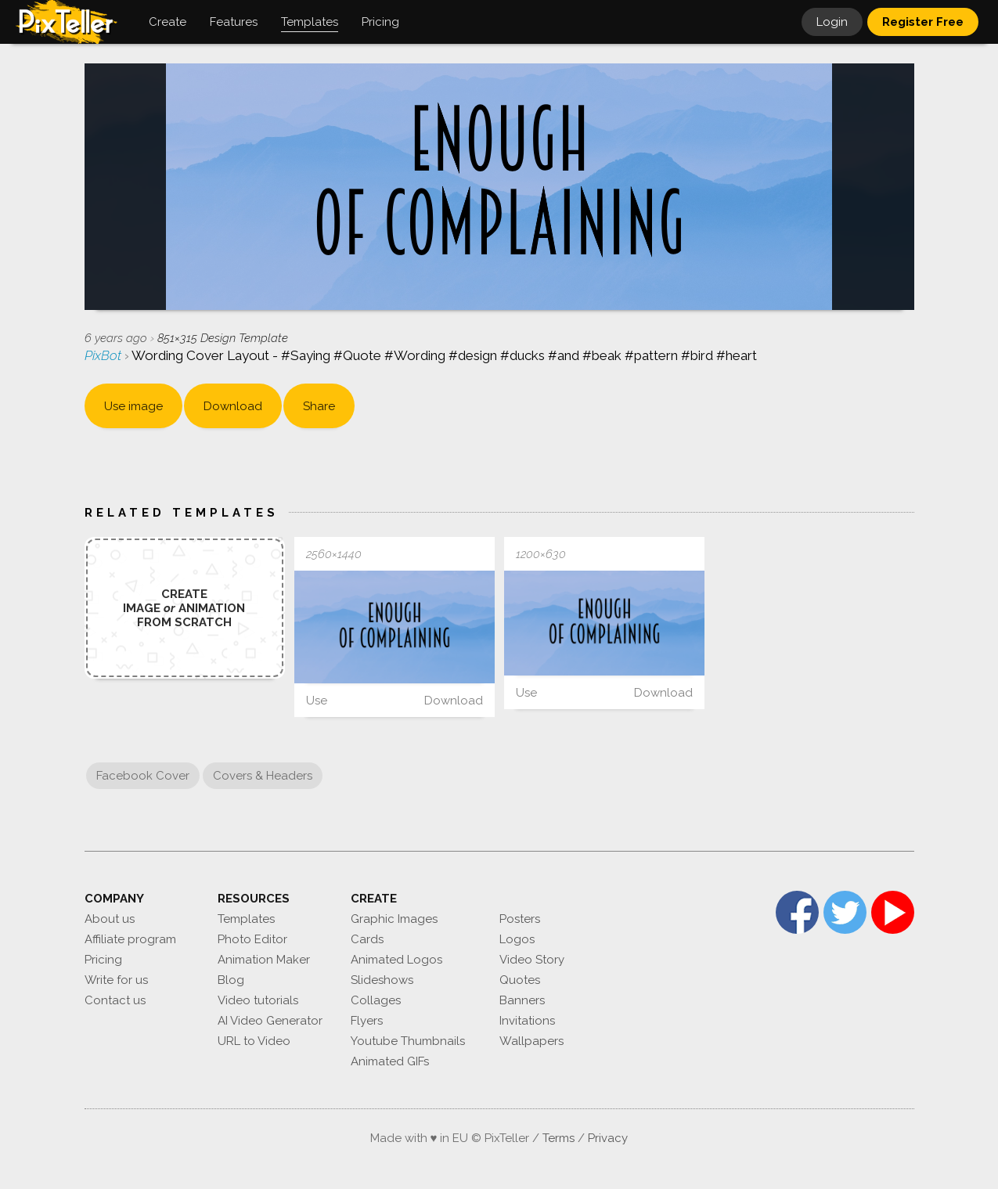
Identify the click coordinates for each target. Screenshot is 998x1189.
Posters (519, 919)
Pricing (103, 960)
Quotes (519, 980)
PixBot (104, 355)
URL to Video (254, 1041)
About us (110, 919)
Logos (517, 939)
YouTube (892, 912)
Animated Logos (396, 960)
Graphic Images (394, 919)
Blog (231, 980)
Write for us (116, 980)
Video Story (531, 960)
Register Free (923, 22)
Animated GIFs (390, 1061)
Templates (246, 919)
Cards (367, 939)
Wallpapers (531, 1041)
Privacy (608, 1138)
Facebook (797, 912)
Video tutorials (258, 1000)
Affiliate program (130, 939)
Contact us (115, 1000)
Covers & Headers (262, 776)
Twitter (844, 912)
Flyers (367, 1021)
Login (832, 22)
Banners (522, 1000)
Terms (558, 1138)
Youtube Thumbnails (408, 1041)
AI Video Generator (270, 1021)
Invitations (527, 1021)
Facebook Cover (142, 776)
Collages (376, 1000)
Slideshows (382, 980)
